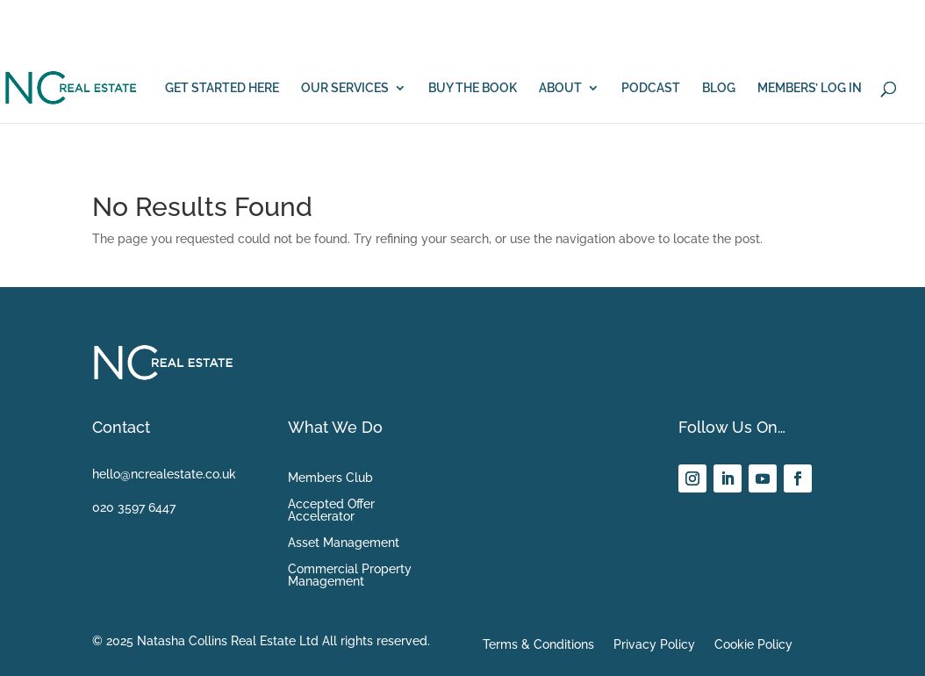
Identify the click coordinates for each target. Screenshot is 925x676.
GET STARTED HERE (222, 88)
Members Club (330, 478)
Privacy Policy (654, 644)
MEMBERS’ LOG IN (809, 88)
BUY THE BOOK (472, 88)
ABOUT (560, 88)
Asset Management (343, 543)
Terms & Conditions (538, 644)
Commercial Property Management (350, 575)
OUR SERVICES (345, 88)
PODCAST (650, 88)
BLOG (718, 88)
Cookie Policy (753, 644)
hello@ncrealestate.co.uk (164, 474)
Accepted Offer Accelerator (331, 510)
